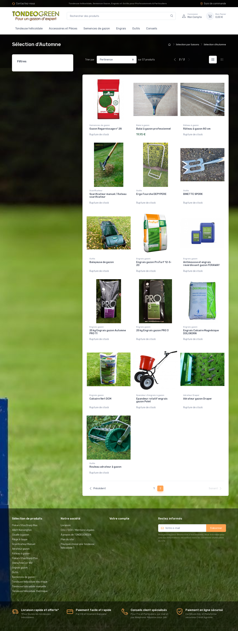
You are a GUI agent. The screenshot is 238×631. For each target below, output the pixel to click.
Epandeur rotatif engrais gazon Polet (152, 393)
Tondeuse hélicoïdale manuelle (29, 575)
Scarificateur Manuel (23, 532)
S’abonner (216, 516)
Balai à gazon (142, 125)
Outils (136, 28)
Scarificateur (95, 188)
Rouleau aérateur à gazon (105, 457)
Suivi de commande (213, 3)
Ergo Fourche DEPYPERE (151, 192)
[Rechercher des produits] (121, 16)
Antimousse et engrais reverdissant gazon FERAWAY (201, 260)
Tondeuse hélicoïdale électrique (29, 570)
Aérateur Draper (191, 387)
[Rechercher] (172, 16)
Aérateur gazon (21, 537)
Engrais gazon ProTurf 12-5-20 (154, 260)
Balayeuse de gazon (101, 258)
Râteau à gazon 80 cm (197, 128)
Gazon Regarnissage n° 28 (105, 128)
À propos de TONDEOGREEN (76, 523)
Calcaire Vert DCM (100, 391)
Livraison (66, 514)
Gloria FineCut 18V (22, 551)
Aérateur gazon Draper (197, 391)
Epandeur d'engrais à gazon (150, 387)
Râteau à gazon (191, 125)
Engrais (121, 28)
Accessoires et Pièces (63, 28)
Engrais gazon (143, 255)
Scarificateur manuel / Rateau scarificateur (107, 194)
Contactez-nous (25, 3)
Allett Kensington (22, 518)
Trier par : (90, 59)
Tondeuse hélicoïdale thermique (30, 579)
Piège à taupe (19, 528)
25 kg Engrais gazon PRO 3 (152, 324)
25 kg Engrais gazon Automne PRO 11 (107, 326)
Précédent (97, 477)
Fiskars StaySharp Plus (25, 546)
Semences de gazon (97, 28)
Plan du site (67, 528)
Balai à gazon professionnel (153, 128)
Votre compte (119, 507)
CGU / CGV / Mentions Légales (77, 518)
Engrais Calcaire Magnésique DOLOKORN (201, 326)
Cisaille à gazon (20, 523)
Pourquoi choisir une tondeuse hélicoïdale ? (77, 534)
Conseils (151, 28)
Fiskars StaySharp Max (25, 514)
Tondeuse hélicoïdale (29, 28)
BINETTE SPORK (193, 192)
